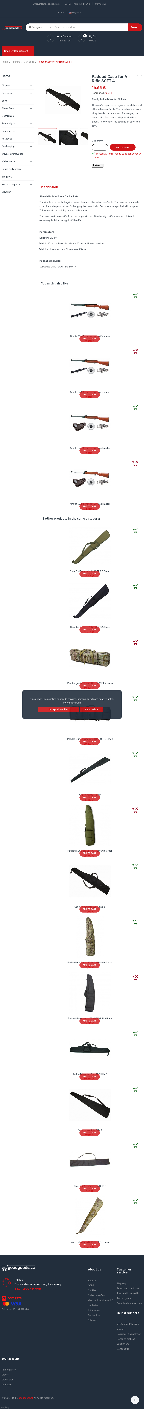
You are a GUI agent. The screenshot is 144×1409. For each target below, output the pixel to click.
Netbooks (7, 138)
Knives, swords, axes (12, 154)
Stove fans (8, 108)
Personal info (9, 1369)
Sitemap (92, 1320)
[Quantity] (100, 147)
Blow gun (6, 192)
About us (93, 1280)
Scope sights (9, 123)
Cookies (92, 1290)
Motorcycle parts (11, 184)
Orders (5, 1374)
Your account (10, 1358)
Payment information (128, 1293)
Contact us (100, 4)
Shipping (121, 1283)
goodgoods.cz (26, 1398)
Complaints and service (129, 1303)
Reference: (98, 93)
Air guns (6, 85)
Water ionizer (9, 161)
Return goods (124, 1298)
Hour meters (8, 131)
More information (72, 702)
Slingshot (7, 176)
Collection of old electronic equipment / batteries (100, 1300)
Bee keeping (8, 146)
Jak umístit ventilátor (129, 1334)
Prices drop (94, 1310)
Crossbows (7, 93)
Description (48, 187)
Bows (4, 100)
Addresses (7, 1384)
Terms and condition (128, 1288)
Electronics (8, 116)
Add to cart (122, 147)
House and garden (11, 169)
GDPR (91, 1285)
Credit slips (7, 1379)
